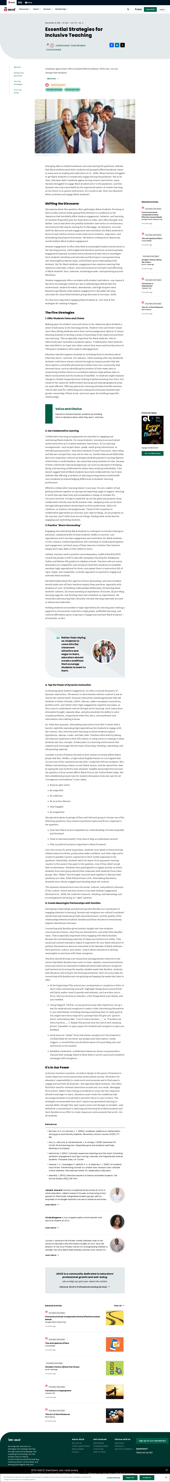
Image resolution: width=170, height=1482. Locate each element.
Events (37, 9)
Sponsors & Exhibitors (124, 1449)
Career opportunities (80, 1446)
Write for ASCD (99, 1452)
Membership (61, 9)
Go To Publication (153, 453)
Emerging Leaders (100, 1446)
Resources (25, 9)
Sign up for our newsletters (152, 1440)
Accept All (147, 1477)
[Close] (166, 1477)
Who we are (77, 1443)
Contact (75, 1452)
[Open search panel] (128, 9)
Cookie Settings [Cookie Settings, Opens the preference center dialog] (113, 1477)
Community (98, 1449)
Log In (162, 9)
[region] (85, 1478)
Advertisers (119, 1443)
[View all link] (85, 1287)
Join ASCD (150, 9)
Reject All (130, 1477)
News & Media (78, 1449)
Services (48, 9)
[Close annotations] (167, 1470)
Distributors (119, 1446)
